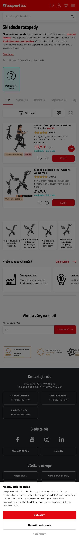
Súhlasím (39, 514)
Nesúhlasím (39, 533)
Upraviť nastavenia (39, 525)
